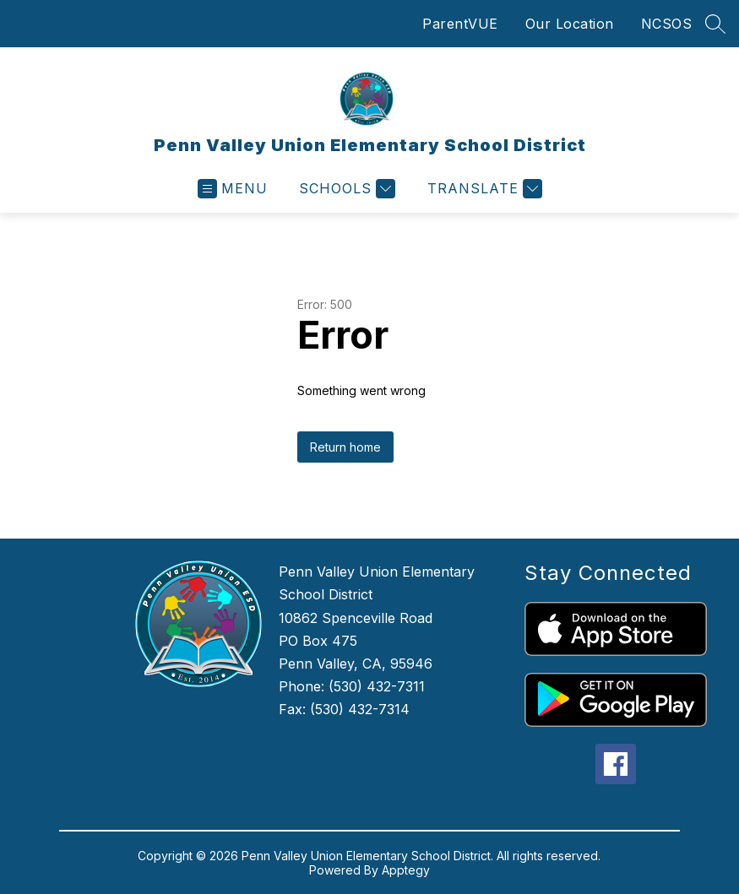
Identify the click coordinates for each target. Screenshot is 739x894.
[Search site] (715, 24)
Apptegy (406, 870)
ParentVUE (460, 23)
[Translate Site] (482, 188)
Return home (345, 447)
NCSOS (667, 23)
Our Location (569, 23)
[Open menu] (233, 188)
